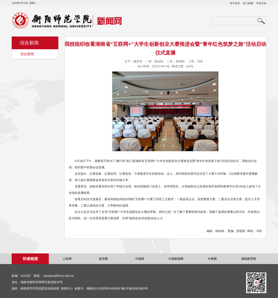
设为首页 (235, 3)
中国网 (139, 258)
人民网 (67, 258)
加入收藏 (248, 3)
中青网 (212, 258)
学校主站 (261, 3)
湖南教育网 (248, 258)
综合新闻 (27, 54)
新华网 (103, 258)
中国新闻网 (175, 258)
